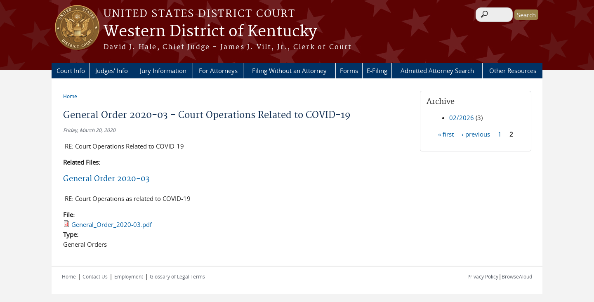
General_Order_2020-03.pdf (111, 224)
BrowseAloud (517, 276)
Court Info (71, 70)
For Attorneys (218, 70)
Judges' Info (111, 70)
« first (446, 134)
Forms (349, 70)
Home (70, 96)
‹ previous (476, 134)
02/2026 (461, 117)
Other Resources (512, 70)
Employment (128, 276)
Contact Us (95, 276)
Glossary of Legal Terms (177, 276)
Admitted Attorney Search (437, 70)
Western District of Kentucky (210, 31)
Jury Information (163, 70)
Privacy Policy (482, 276)
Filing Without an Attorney (289, 70)
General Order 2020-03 (106, 179)
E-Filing (377, 70)
